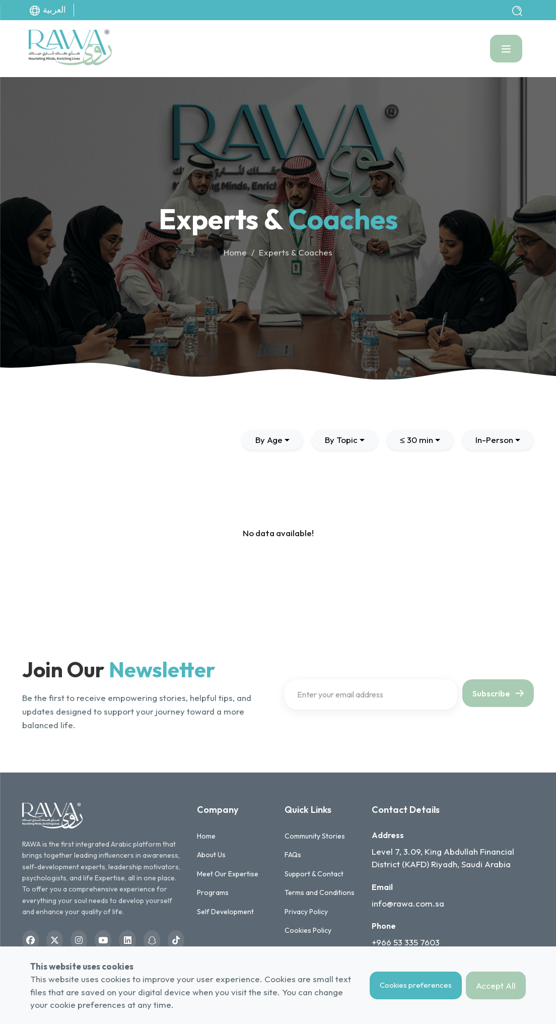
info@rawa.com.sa (408, 903)
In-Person (494, 439)
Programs (213, 892)
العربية (47, 10)
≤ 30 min (416, 439)
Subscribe (498, 693)
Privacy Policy (306, 911)
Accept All (496, 985)
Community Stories (315, 836)
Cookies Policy (308, 930)
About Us (211, 854)
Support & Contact (314, 873)
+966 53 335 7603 (406, 942)
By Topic (341, 439)
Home (235, 252)
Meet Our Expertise (227, 873)
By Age (269, 439)
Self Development (225, 911)
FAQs (293, 854)
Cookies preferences (416, 985)
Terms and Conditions (320, 892)
